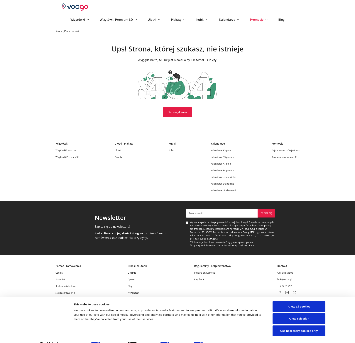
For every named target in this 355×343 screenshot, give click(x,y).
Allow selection (299, 309)
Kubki (202, 20)
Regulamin (199, 279)
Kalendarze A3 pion (221, 150)
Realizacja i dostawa (65, 286)
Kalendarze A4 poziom (222, 170)
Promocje (259, 20)
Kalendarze (229, 20)
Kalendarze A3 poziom (222, 157)
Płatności (60, 279)
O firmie (132, 272)
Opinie (131, 279)
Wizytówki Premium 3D (118, 20)
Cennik (58, 272)
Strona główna (177, 112)
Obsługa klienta (285, 272)
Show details (219, 335)
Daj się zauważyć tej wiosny (285, 150)
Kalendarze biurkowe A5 (223, 190)
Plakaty (178, 20)
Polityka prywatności (204, 272)
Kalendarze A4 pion (221, 163)
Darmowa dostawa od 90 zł (285, 157)
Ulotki (154, 20)
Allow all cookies (299, 297)
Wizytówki (79, 20)
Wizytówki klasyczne (65, 150)
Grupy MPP (249, 232)
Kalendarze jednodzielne (223, 177)
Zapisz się (266, 213)
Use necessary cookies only (299, 321)
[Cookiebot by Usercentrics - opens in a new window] (49, 336)
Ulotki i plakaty (124, 143)
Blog (281, 20)
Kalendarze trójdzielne (222, 183)
